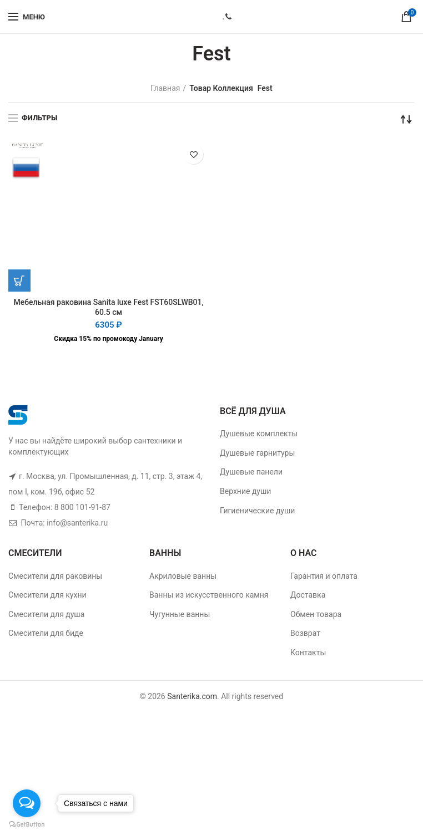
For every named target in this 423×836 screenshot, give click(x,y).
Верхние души (245, 491)
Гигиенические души (257, 510)
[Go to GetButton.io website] (26, 824)
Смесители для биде (45, 633)
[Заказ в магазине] (406, 119)
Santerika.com (192, 696)
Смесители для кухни (47, 594)
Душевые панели (251, 471)
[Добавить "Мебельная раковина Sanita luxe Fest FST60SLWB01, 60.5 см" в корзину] (19, 280)
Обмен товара (315, 614)
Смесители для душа (46, 614)
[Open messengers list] (27, 803)
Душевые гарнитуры (257, 452)
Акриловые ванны (182, 576)
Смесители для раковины (55, 576)
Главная (165, 88)
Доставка (307, 594)
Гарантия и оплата (323, 576)
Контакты (308, 652)
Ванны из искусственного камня (208, 594)
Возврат (305, 633)
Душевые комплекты (259, 433)
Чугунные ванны (179, 614)
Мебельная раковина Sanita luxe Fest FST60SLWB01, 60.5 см (108, 307)
